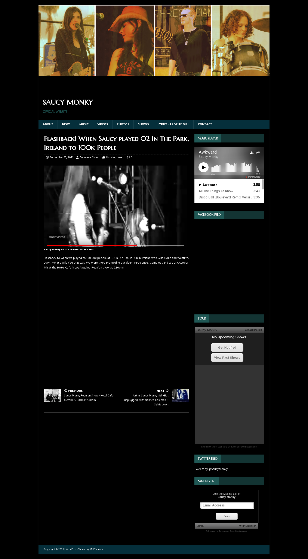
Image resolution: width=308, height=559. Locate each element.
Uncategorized (115, 157)
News (66, 124)
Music (84, 124)
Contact (205, 124)
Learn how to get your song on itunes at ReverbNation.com (229, 447)
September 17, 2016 (61, 157)
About (48, 124)
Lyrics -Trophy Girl (173, 124)
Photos (123, 124)
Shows (143, 124)
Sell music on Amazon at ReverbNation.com (226, 531)
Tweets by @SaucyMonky (211, 469)
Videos (102, 124)
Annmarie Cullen (89, 157)
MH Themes (96, 549)
